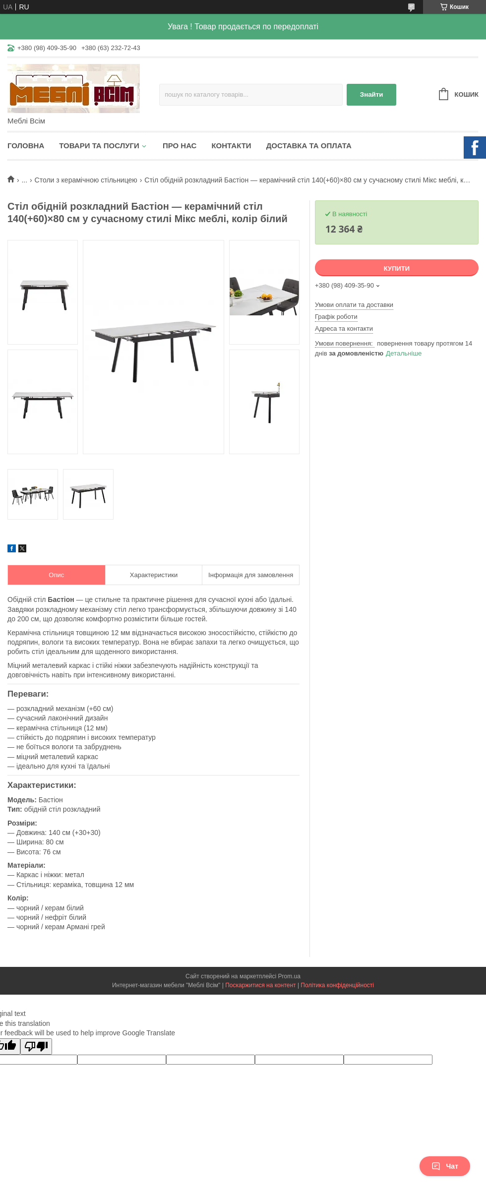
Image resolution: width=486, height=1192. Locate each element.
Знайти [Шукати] (371, 94)
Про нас (180, 145)
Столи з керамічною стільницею (86, 180)
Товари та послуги (99, 145)
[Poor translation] (36, 1046)
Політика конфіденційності (337, 985)
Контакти (231, 145)
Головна (25, 145)
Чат (444, 1166)
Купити (397, 268)
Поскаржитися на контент (260, 985)
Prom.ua (289, 976)
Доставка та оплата (309, 145)
